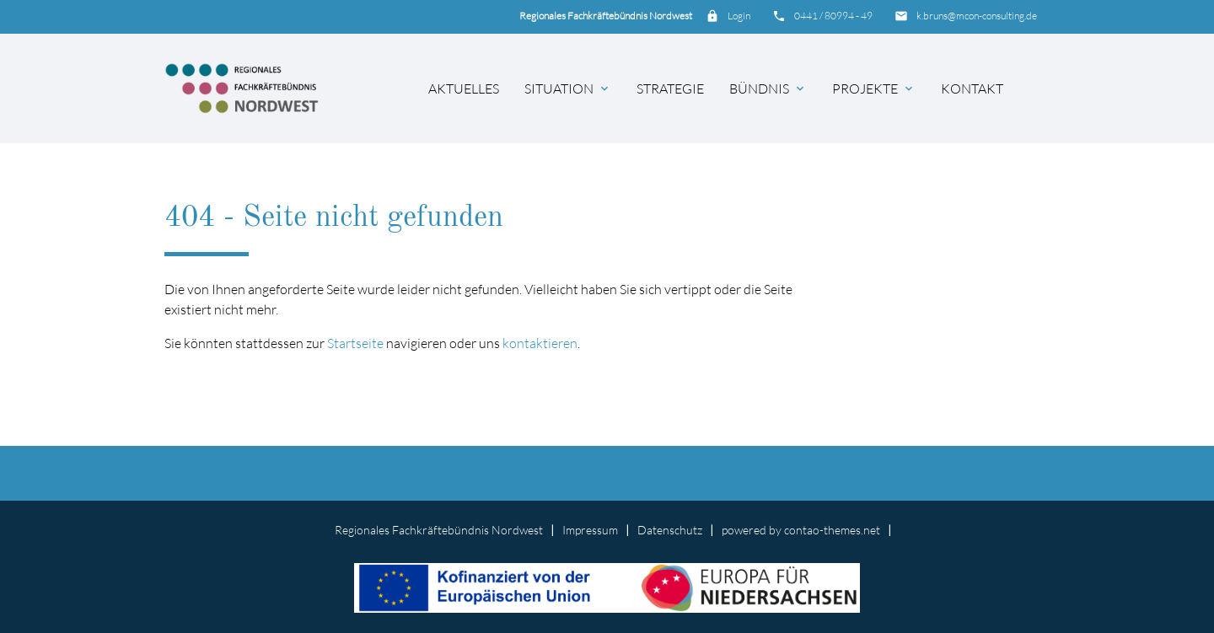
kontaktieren (539, 343)
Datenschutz (669, 530)
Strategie (670, 88)
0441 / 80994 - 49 (833, 15)
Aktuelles (463, 88)
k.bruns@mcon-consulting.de (976, 15)
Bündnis (768, 88)
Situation (567, 88)
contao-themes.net (832, 530)
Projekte (874, 88)
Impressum (590, 530)
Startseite (355, 343)
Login (739, 15)
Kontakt (972, 88)
